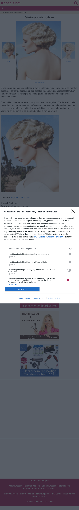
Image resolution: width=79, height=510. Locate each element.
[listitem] (39, 248)
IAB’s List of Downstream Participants (49, 237)
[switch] (69, 254)
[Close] (74, 211)
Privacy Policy (54, 298)
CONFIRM (22, 289)
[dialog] (39, 255)
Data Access (39, 298)
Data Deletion (24, 298)
